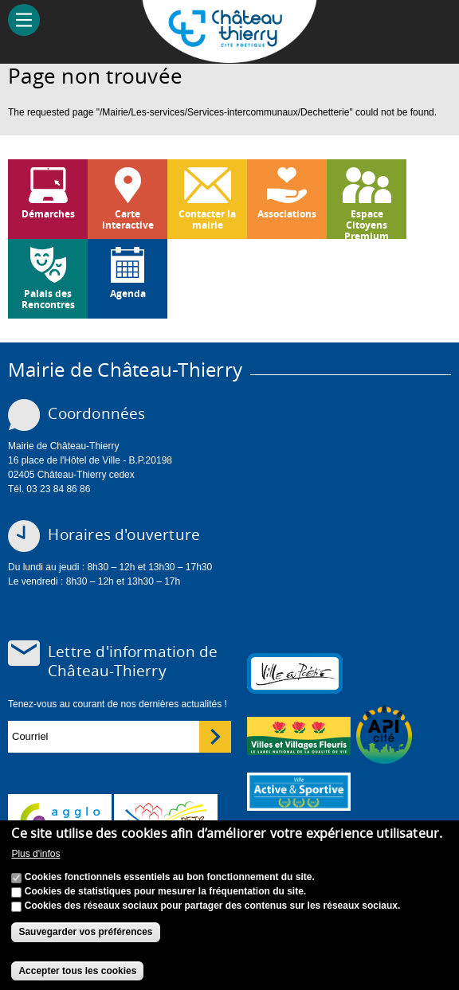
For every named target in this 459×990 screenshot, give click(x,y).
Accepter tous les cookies (77, 970)
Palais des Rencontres (48, 299)
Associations (286, 214)
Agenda (128, 293)
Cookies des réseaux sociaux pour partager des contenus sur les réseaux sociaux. (213, 905)
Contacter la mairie (207, 219)
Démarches (48, 214)
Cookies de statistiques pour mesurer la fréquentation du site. (165, 891)
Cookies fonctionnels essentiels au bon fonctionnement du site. (170, 876)
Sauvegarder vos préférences (85, 931)
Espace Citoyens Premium (366, 223)
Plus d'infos (35, 853)
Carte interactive (128, 219)
